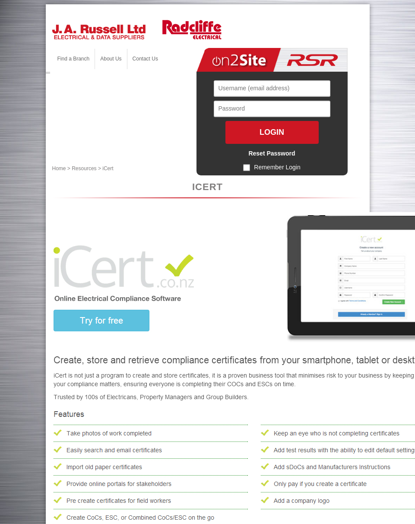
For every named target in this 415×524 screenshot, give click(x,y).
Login (272, 132)
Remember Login (277, 167)
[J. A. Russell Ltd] (99, 31)
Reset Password (271, 153)
